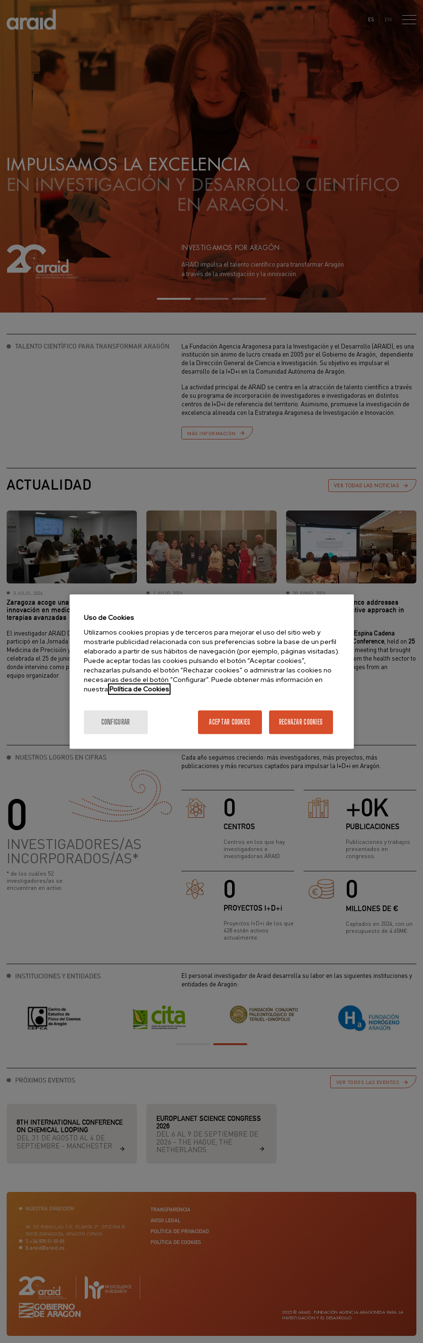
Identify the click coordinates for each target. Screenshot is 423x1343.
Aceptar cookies (229, 722)
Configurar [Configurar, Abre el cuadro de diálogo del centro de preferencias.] (115, 722)
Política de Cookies (139, 689)
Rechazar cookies (301, 722)
